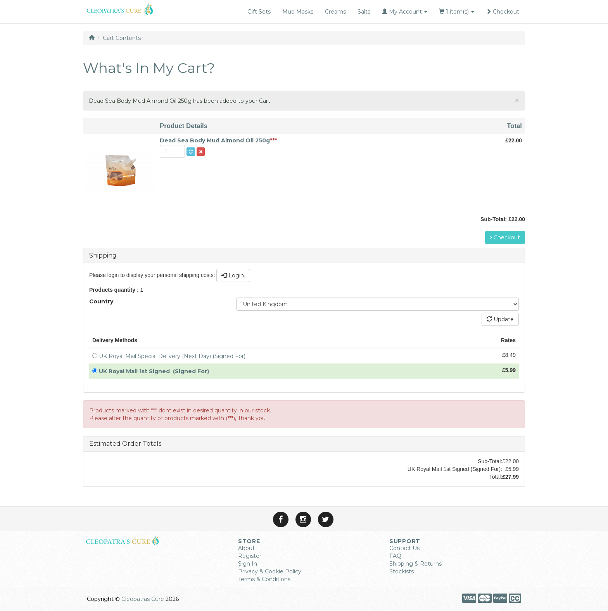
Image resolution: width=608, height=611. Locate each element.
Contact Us (404, 548)
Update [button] (500, 319)
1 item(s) (456, 11)
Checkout (502, 11)
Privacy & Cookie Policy (269, 571)
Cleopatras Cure (142, 598)
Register (249, 555)
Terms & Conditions (264, 579)
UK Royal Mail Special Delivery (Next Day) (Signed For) (173, 356)
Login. (233, 275)
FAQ (395, 555)
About (246, 548)
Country (101, 301)
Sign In (247, 563)
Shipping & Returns (415, 563)
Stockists (401, 571)
